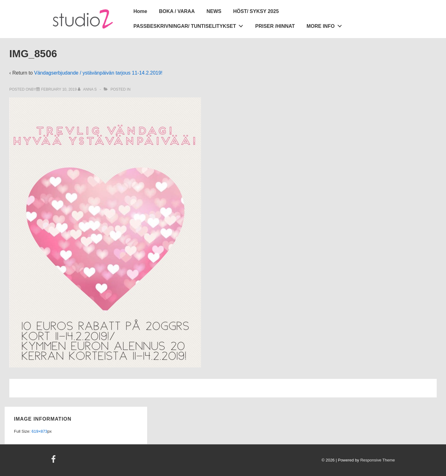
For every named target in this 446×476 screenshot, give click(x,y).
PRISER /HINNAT (275, 26)
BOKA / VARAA (177, 11)
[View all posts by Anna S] (88, 89)
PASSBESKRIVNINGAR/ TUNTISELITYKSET (190, 25)
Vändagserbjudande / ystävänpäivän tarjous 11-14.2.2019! (98, 72)
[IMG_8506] (59, 89)
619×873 (39, 431)
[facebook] (54, 461)
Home (140, 11)
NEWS (214, 11)
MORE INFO (326, 25)
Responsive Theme (377, 460)
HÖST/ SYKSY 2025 (256, 11)
